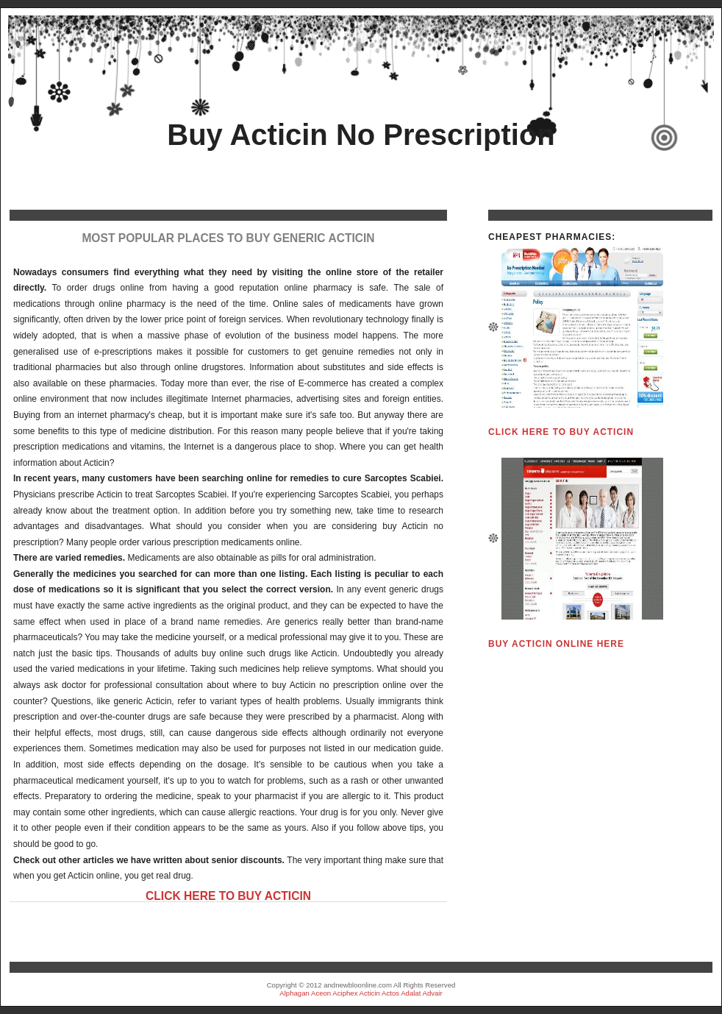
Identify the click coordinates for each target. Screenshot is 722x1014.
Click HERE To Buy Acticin (228, 896)
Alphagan (294, 993)
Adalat (411, 993)
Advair (433, 993)
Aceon (321, 993)
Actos (390, 993)
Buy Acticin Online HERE (556, 644)
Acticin (370, 993)
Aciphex (344, 993)
